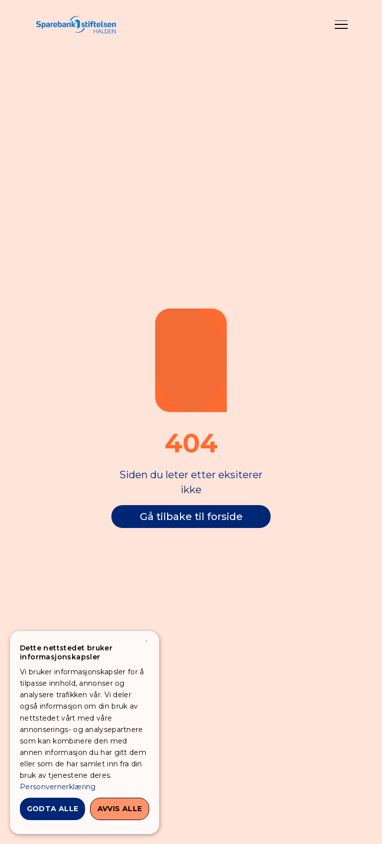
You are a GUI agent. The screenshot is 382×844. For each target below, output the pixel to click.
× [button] (146, 641)
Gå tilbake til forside (191, 517)
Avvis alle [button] (119, 808)
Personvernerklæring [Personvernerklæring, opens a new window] (58, 786)
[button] (341, 24)
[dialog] (84, 732)
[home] (76, 24)
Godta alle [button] (53, 808)
